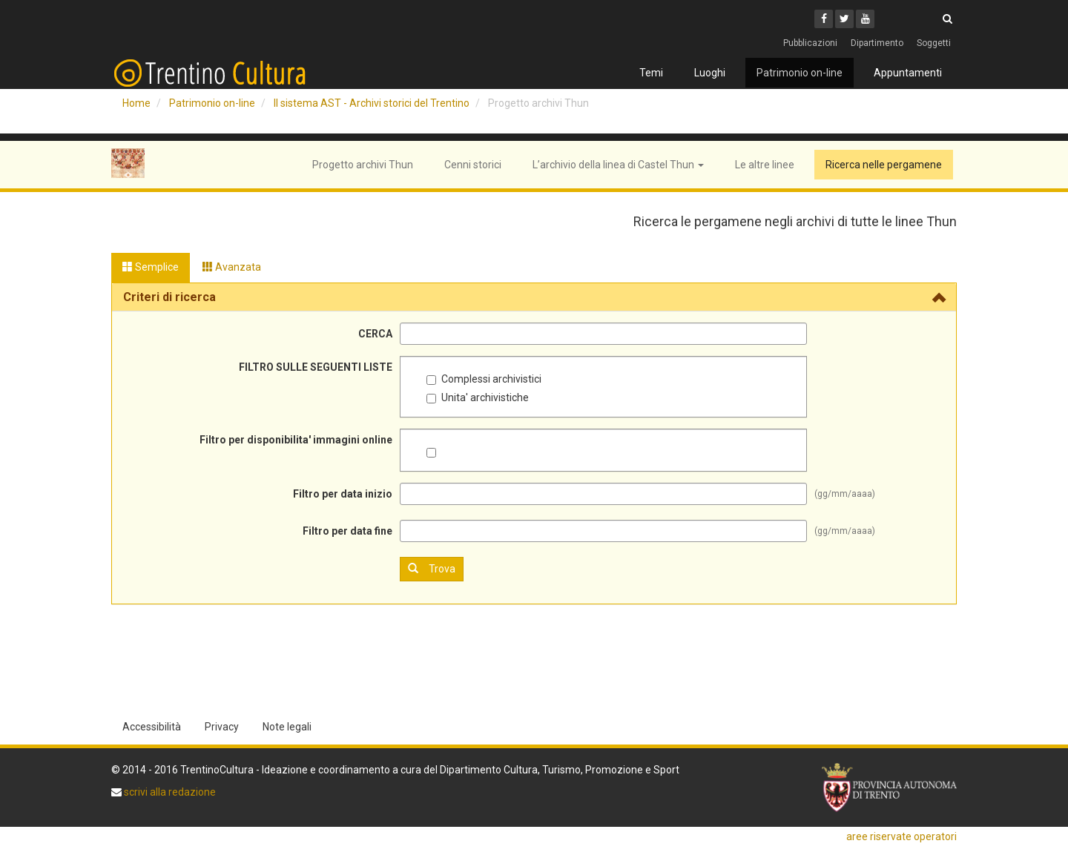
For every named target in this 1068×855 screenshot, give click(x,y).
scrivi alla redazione (169, 792)
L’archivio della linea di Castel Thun (618, 165)
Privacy (222, 727)
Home (136, 103)
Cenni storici (472, 165)
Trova (431, 568)
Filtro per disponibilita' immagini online (296, 440)
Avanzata (231, 267)
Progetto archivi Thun (362, 165)
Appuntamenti (908, 73)
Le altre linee (764, 165)
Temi (651, 73)
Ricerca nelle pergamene (883, 165)
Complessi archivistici (483, 379)
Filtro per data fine (347, 531)
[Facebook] (823, 19)
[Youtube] (865, 19)
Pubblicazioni (810, 43)
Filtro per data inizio (342, 494)
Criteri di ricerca (169, 297)
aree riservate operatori (901, 836)
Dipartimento (877, 43)
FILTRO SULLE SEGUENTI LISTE (315, 367)
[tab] (534, 297)
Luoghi (709, 73)
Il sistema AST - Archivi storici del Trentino (371, 103)
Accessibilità (151, 727)
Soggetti (934, 43)
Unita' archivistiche (477, 397)
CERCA (375, 334)
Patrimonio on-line (799, 73)
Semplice (150, 267)
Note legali (287, 727)
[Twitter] (844, 19)
